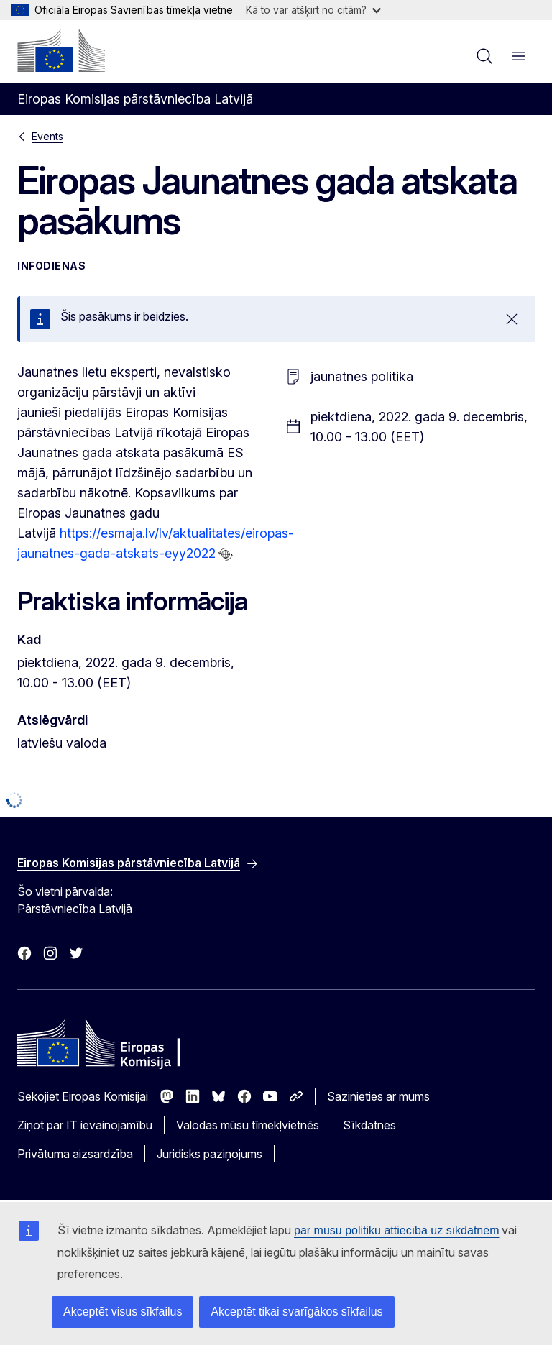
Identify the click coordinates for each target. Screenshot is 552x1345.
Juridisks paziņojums (209, 1154)
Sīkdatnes (369, 1125)
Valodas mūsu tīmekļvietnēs (247, 1125)
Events (47, 136)
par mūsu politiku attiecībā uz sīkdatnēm (396, 1230)
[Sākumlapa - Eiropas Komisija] (61, 50)
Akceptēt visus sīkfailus (122, 1311)
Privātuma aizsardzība (75, 1154)
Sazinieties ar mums (378, 1096)
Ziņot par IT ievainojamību (84, 1125)
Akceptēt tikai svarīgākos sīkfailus (296, 1311)
